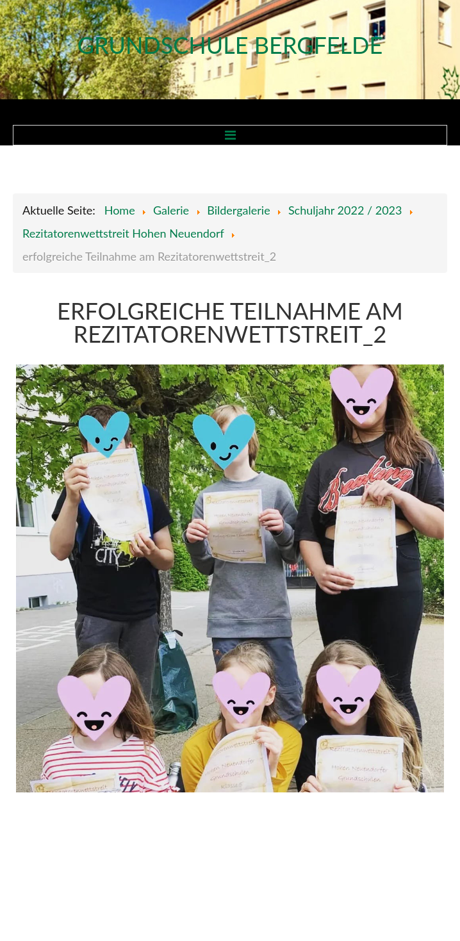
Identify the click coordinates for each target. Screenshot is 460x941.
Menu (230, 135)
